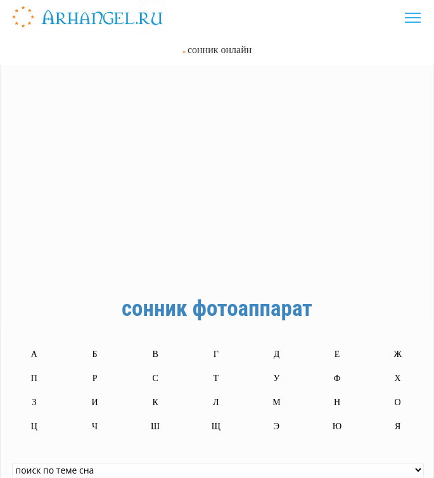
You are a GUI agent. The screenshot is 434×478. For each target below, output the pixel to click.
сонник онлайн (220, 49)
